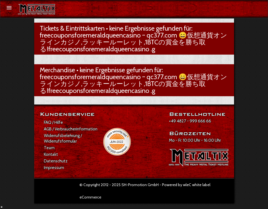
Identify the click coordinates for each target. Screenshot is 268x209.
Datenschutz (56, 161)
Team (49, 147)
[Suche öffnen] (260, 8)
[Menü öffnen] (9, 7)
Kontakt (51, 154)
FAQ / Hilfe (53, 122)
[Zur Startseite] (36, 9)
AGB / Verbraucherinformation (70, 129)
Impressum (54, 167)
